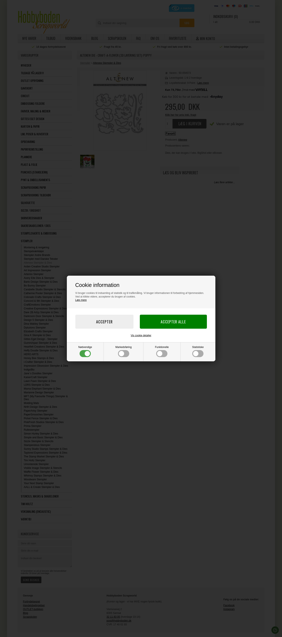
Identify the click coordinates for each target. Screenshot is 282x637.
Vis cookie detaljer (141, 335)
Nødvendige (85, 351)
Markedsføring (123, 351)
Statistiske (198, 351)
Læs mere (81, 300)
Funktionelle (162, 351)
